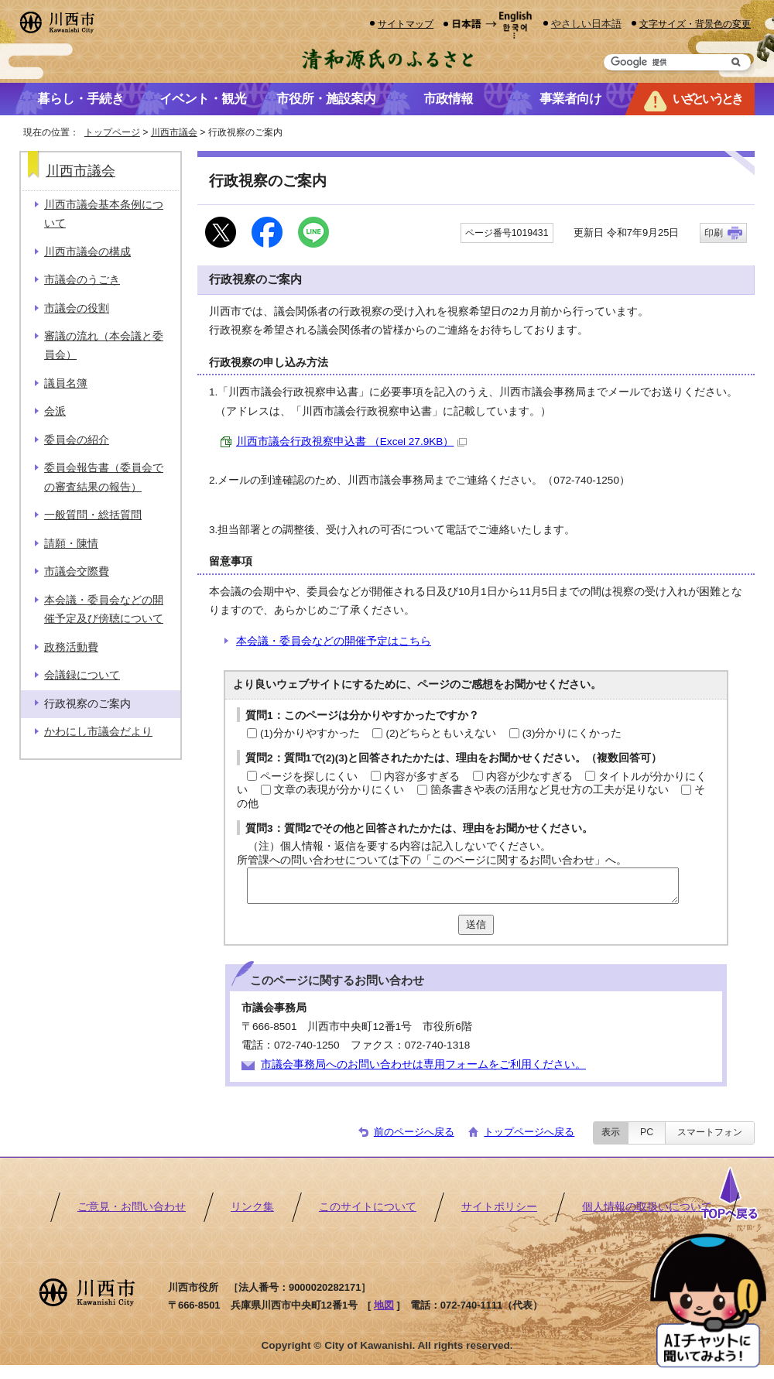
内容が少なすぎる (529, 776)
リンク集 (252, 1207)
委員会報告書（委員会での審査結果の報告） (103, 477)
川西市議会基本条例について (103, 214)
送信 (476, 924)
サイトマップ (405, 24)
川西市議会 (174, 132)
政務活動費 (71, 647)
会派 (55, 411)
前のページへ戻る (414, 1132)
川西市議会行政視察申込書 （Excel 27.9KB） (351, 441)
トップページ (112, 132)
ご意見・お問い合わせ (131, 1207)
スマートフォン (709, 1132)
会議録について (82, 675)
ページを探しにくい (309, 776)
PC (646, 1132)
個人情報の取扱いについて (647, 1207)
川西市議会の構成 (87, 252)
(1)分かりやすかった (310, 733)
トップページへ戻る (529, 1132)
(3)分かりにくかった (572, 733)
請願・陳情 (71, 543)
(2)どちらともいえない (440, 733)
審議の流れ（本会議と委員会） (103, 345)
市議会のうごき (82, 280)
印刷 (713, 233)
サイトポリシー (499, 1207)
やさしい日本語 (586, 23)
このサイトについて (367, 1207)
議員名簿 (65, 383)
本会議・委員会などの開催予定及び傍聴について (103, 609)
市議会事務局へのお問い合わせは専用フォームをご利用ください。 (423, 1064)
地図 (384, 1305)
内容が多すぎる (422, 776)
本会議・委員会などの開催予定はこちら (333, 641)
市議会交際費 (76, 571)
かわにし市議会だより (98, 731)
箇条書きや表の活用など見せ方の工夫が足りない (549, 790)
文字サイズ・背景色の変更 (695, 24)
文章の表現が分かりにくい (339, 790)
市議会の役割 (76, 308)
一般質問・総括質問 (93, 515)
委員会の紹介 (76, 440)
